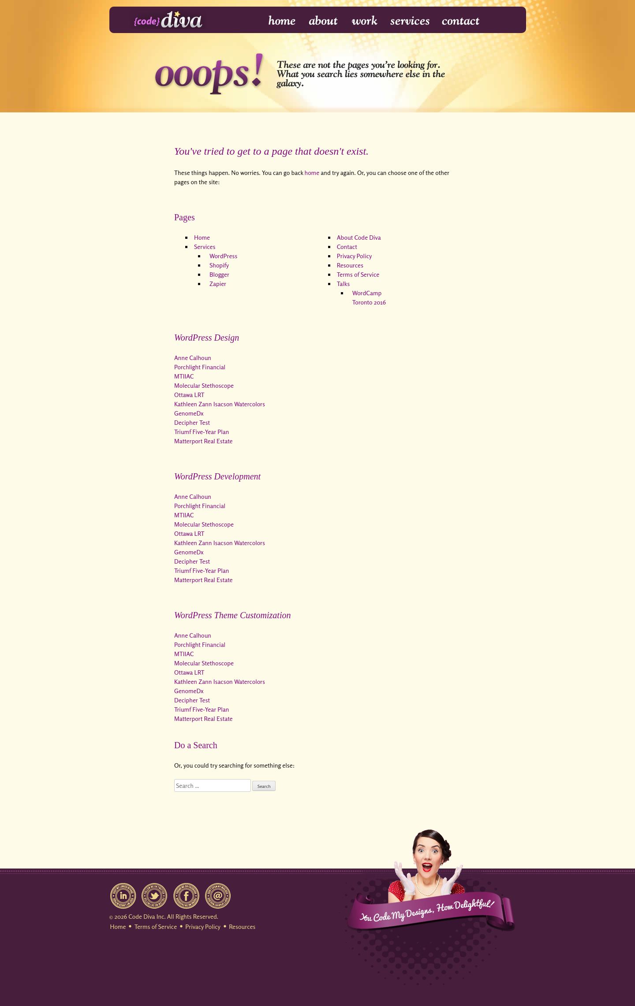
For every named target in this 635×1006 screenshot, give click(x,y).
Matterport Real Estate (203, 441)
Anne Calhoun (192, 357)
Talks (343, 283)
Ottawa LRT (189, 394)
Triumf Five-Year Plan (201, 431)
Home (276, 21)
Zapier (217, 283)
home (312, 172)
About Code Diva (359, 237)
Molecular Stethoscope (204, 385)
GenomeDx (188, 413)
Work (365, 21)
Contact (460, 21)
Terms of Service (358, 274)
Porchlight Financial (199, 367)
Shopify (219, 265)
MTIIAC (184, 376)
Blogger (219, 274)
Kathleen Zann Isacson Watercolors (219, 404)
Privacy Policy (354, 256)
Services (410, 21)
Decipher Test (192, 422)
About (324, 21)
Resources (350, 265)
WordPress (223, 256)
